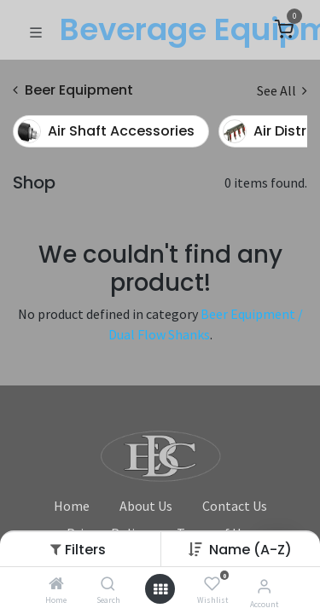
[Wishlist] (212, 584)
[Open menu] (160, 589)
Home (72, 505)
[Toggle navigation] (35, 30)
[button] (250, 549)
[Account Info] (264, 586)
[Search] (108, 584)
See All (282, 90)
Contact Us (234, 505)
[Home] (56, 584)
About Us (145, 505)
